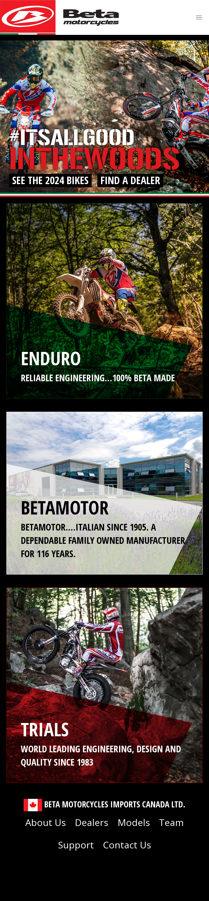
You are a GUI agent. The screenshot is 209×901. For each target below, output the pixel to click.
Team (171, 822)
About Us (45, 822)
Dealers (91, 822)
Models (134, 822)
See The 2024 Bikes (50, 180)
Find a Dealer (130, 180)
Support (76, 844)
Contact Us (127, 844)
